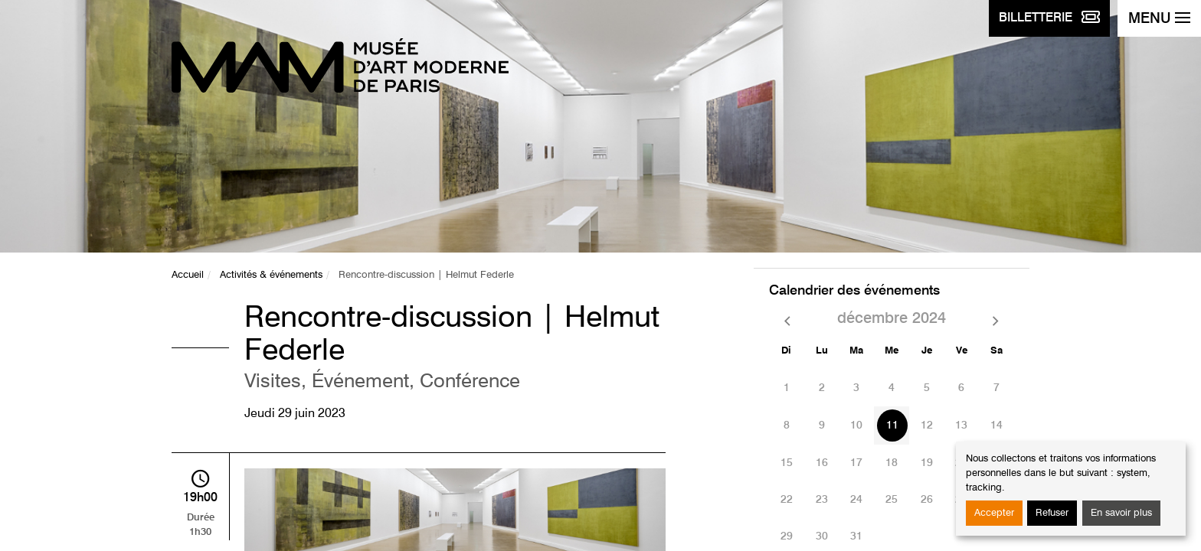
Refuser (1052, 513)
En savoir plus (1121, 513)
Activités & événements (271, 275)
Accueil (188, 275)
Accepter (994, 513)
